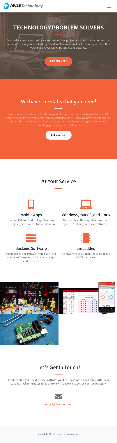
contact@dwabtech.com (58, 404)
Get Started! (58, 135)
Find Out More (58, 61)
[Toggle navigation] (109, 6)
